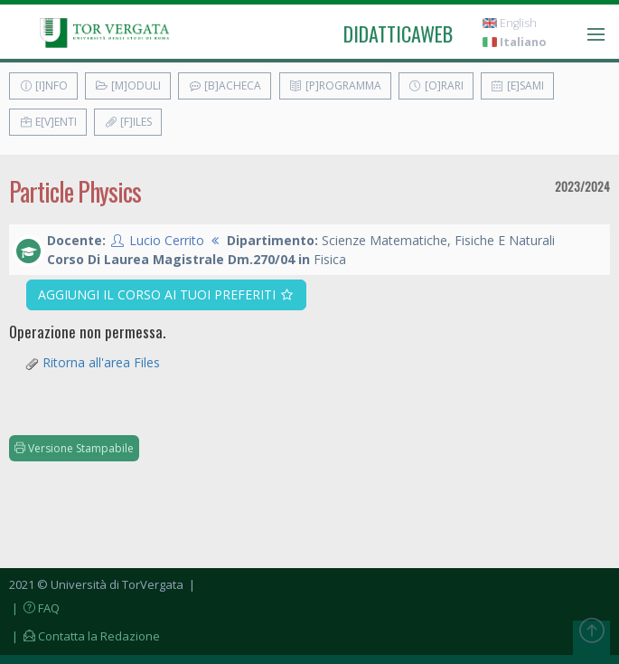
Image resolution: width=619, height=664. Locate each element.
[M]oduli (128, 85)
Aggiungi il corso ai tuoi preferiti (166, 294)
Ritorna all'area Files (101, 362)
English (510, 23)
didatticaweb (398, 33)
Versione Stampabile (74, 448)
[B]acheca (224, 85)
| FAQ (34, 608)
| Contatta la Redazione (84, 636)
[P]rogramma (335, 85)
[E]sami (517, 85)
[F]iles (128, 121)
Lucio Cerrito (166, 240)
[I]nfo (43, 85)
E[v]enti (48, 121)
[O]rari (436, 85)
